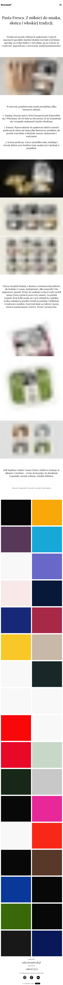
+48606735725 (31, 968)
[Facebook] (31, 979)
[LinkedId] (38, 979)
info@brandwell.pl (31, 962)
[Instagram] (24, 979)
